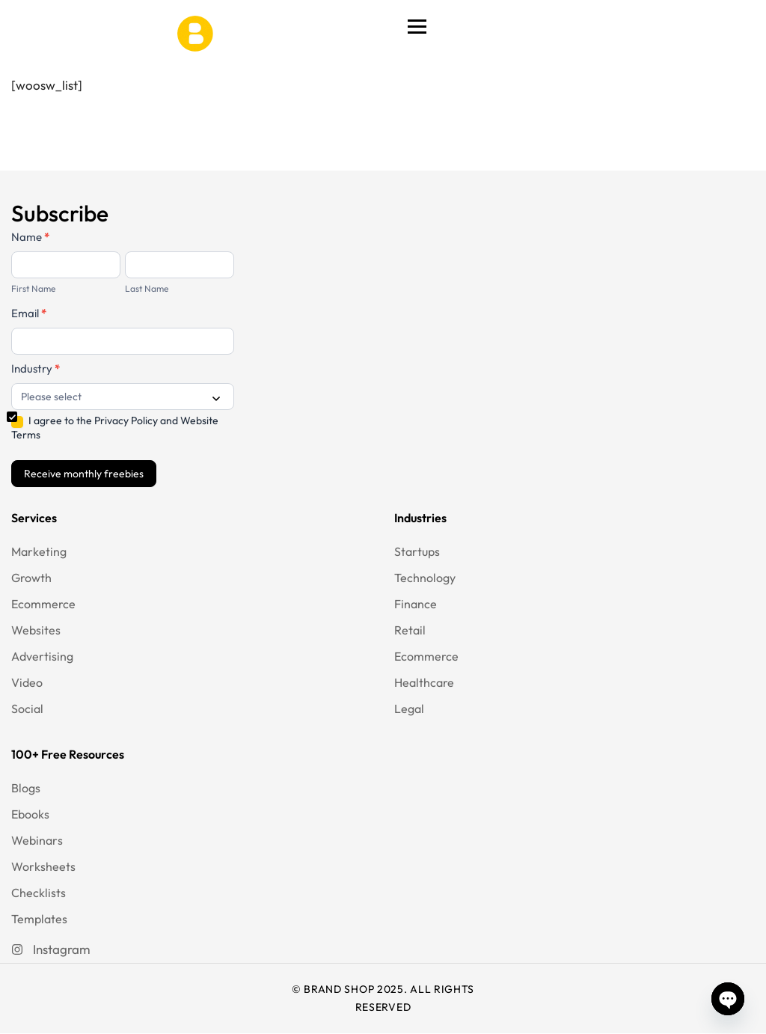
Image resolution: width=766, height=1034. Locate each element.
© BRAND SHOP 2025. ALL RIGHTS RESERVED (383, 998)
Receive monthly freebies (84, 473)
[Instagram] (51, 949)
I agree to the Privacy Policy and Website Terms (114, 427)
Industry (35, 368)
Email (28, 313)
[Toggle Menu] (416, 26)
